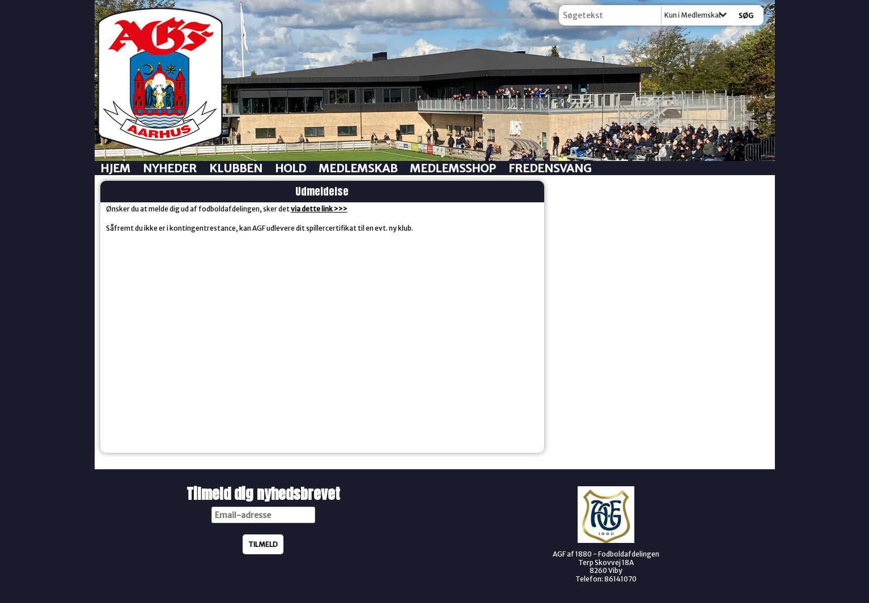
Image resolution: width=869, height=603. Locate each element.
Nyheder (170, 168)
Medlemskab (358, 168)
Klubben (235, 168)
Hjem (115, 168)
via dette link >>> (319, 209)
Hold (290, 168)
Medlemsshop (453, 168)
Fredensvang (549, 168)
